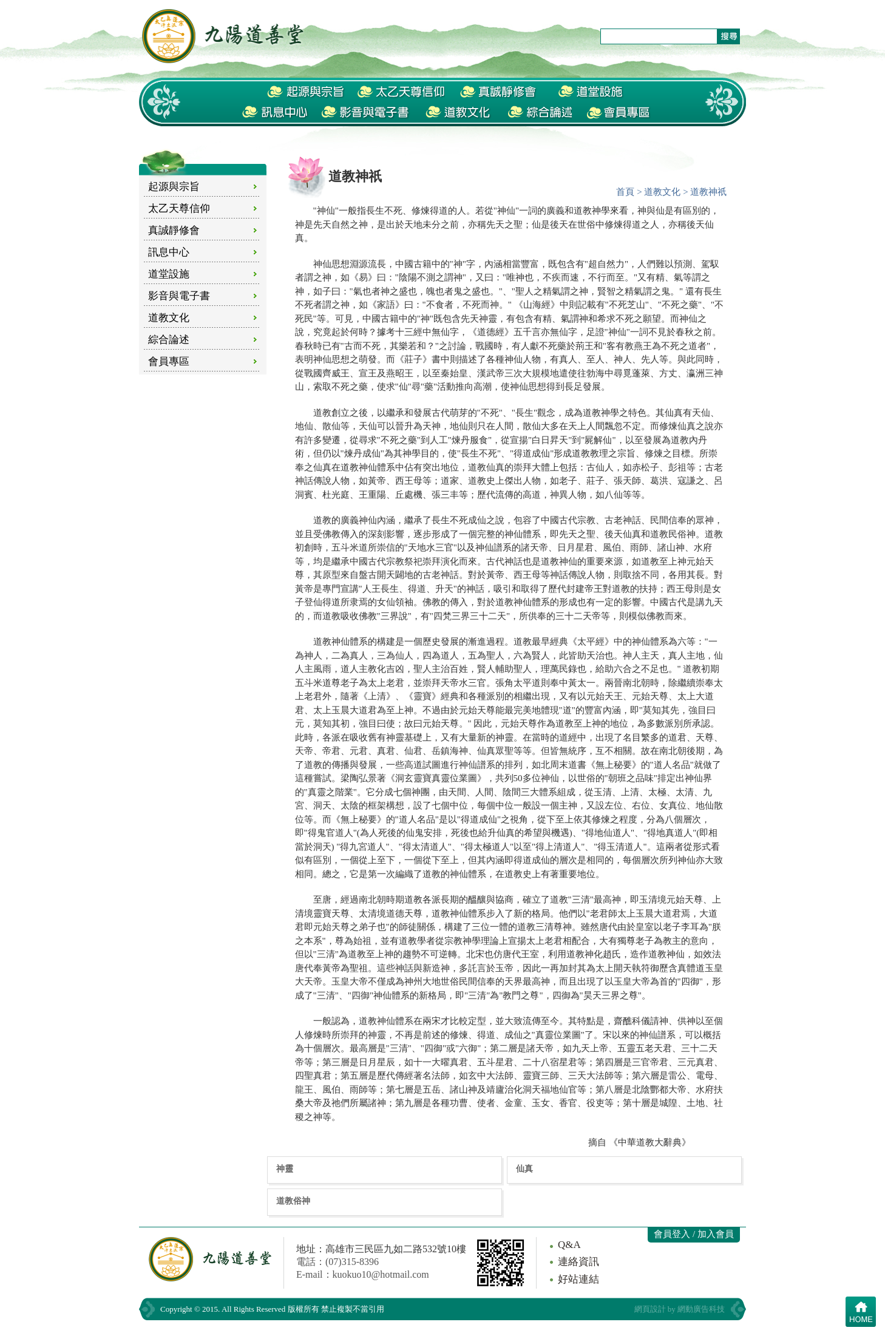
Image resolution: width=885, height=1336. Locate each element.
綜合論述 (168, 339)
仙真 (524, 1168)
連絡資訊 (578, 1261)
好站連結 (578, 1279)
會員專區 (168, 361)
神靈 (284, 1168)
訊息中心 (168, 252)
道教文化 (168, 318)
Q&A (569, 1244)
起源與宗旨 (174, 186)
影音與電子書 (179, 296)
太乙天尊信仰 (179, 208)
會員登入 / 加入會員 (694, 1234)
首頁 (625, 192)
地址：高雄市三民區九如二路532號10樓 (381, 1249)
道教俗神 (293, 1200)
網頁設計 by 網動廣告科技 (679, 1309)
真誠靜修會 (174, 230)
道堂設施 (168, 274)
